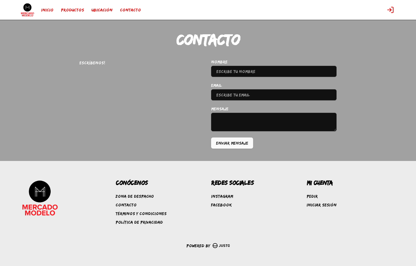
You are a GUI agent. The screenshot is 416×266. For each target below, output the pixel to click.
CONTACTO (130, 9)
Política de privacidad (139, 222)
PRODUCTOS (72, 9)
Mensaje (219, 109)
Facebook (221, 204)
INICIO (47, 9)
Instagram (222, 196)
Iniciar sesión (322, 204)
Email (216, 85)
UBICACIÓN (101, 9)
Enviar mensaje (232, 143)
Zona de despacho (135, 196)
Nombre (219, 62)
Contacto (126, 204)
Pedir (312, 196)
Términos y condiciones (141, 213)
